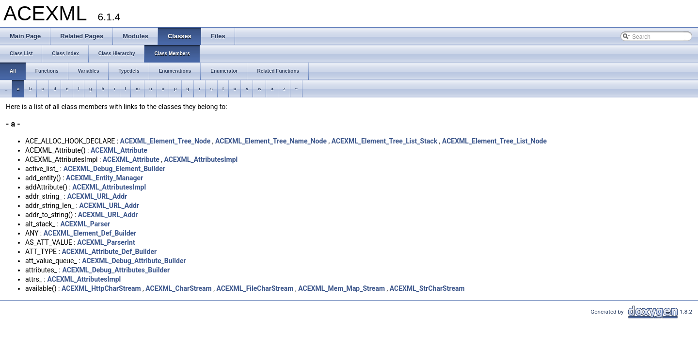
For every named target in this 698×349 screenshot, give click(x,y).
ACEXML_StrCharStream (427, 288)
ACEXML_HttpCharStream (101, 288)
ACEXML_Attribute (119, 150)
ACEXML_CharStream (178, 288)
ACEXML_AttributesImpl (201, 159)
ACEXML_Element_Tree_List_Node (494, 141)
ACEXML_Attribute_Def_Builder (109, 251)
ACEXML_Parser (85, 224)
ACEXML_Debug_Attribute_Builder (134, 261)
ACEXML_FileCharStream (254, 288)
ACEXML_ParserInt (106, 242)
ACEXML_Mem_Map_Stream (341, 288)
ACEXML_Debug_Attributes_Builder (116, 270)
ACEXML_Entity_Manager (104, 178)
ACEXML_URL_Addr (97, 196)
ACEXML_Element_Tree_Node (165, 141)
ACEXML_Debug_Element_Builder (114, 169)
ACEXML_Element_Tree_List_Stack (385, 141)
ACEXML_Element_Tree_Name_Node (271, 141)
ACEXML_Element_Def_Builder (90, 233)
